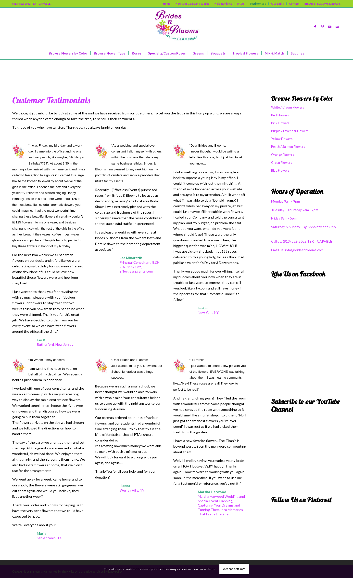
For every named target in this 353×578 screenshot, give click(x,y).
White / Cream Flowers (287, 107)
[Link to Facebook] (315, 27)
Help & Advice (223, 3)
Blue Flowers (280, 170)
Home (166, 3)
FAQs (240, 3)
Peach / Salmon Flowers (288, 147)
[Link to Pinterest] (322, 27)
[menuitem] (167, 3)
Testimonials (258, 3)
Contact (294, 3)
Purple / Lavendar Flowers (289, 131)
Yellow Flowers (281, 139)
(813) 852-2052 (295, 241)
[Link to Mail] (337, 27)
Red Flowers (280, 115)
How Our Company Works (192, 3)
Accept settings (234, 569)
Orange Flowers (282, 155)
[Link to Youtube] (329, 27)
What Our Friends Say (47, 71)
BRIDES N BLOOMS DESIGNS (322, 3)
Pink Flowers (280, 123)
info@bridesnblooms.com (304, 250)
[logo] (176, 27)
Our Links (277, 3)
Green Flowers (281, 163)
